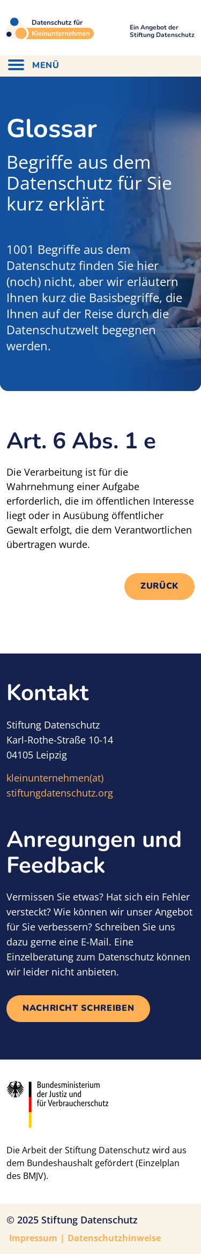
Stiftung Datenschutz (89, 1219)
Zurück (159, 586)
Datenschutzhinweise (114, 1238)
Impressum (33, 1238)
